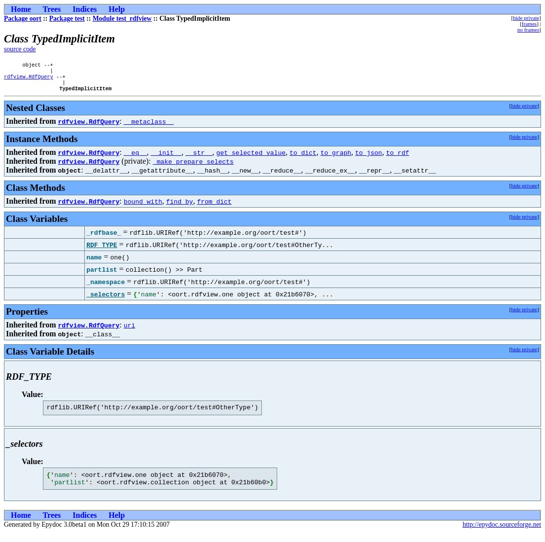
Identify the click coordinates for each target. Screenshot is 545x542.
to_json (368, 157)
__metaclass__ (149, 126)
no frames (528, 30)
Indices (85, 9)
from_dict (214, 206)
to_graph (336, 157)
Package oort (22, 18)
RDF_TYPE (101, 249)
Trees (52, 9)
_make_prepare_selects (193, 166)
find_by (179, 206)
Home (21, 9)
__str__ (199, 157)
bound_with (143, 206)
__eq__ (135, 157)
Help (117, 9)
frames (529, 24)
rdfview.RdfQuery (28, 79)
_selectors (105, 298)
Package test (67, 18)
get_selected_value (251, 157)
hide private (526, 18)
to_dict (303, 157)
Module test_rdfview (122, 18)
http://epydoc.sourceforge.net (502, 534)
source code (20, 49)
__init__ (166, 157)
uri (129, 329)
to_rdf (397, 157)
